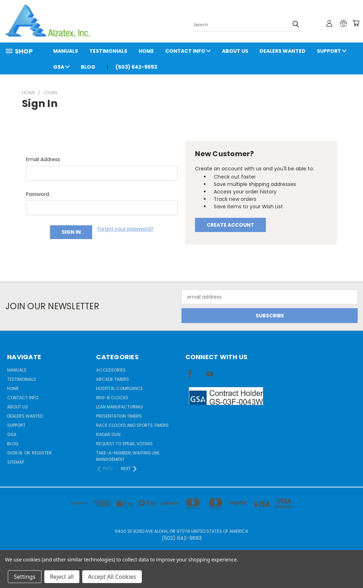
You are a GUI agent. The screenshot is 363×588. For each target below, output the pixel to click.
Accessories (111, 370)
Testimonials (108, 51)
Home (146, 51)
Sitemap (15, 462)
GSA (61, 66)
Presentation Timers (119, 416)
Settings (24, 577)
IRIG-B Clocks (112, 398)
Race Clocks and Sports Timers (132, 425)
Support (331, 51)
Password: (38, 194)
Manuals (65, 51)
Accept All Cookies (112, 577)
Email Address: (43, 159)
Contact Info (188, 51)
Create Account (230, 224)
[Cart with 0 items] (355, 23)
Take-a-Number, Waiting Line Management (128, 456)
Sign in (15, 453)
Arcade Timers (112, 379)
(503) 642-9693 (136, 66)
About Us (235, 51)
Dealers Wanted (282, 51)
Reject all (62, 577)
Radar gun (108, 434)
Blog (88, 66)
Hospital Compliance (119, 388)
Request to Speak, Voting (124, 444)
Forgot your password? (125, 228)
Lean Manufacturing (119, 407)
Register (42, 453)
